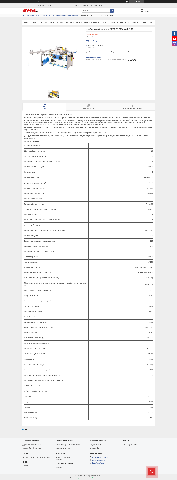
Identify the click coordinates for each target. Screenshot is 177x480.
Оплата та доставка (92, 22)
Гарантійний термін (140, 22)
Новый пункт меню (130, 445)
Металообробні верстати (31, 448)
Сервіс (79, 22)
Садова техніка (95, 445)
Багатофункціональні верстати (67, 15)
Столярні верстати (47, 15)
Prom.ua (99, 476)
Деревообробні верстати (31, 445)
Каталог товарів (47, 22)
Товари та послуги (32, 15)
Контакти (70, 22)
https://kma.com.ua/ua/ (100, 457)
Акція (26, 22)
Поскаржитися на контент (83, 478)
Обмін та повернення (120, 22)
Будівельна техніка (63, 448)
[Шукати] (112, 11)
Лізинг (106, 22)
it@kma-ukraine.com (99, 460)
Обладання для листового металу (68, 445)
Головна (34, 22)
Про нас (60, 22)
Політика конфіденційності (100, 478)
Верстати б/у (94, 448)
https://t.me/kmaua (98, 463)
